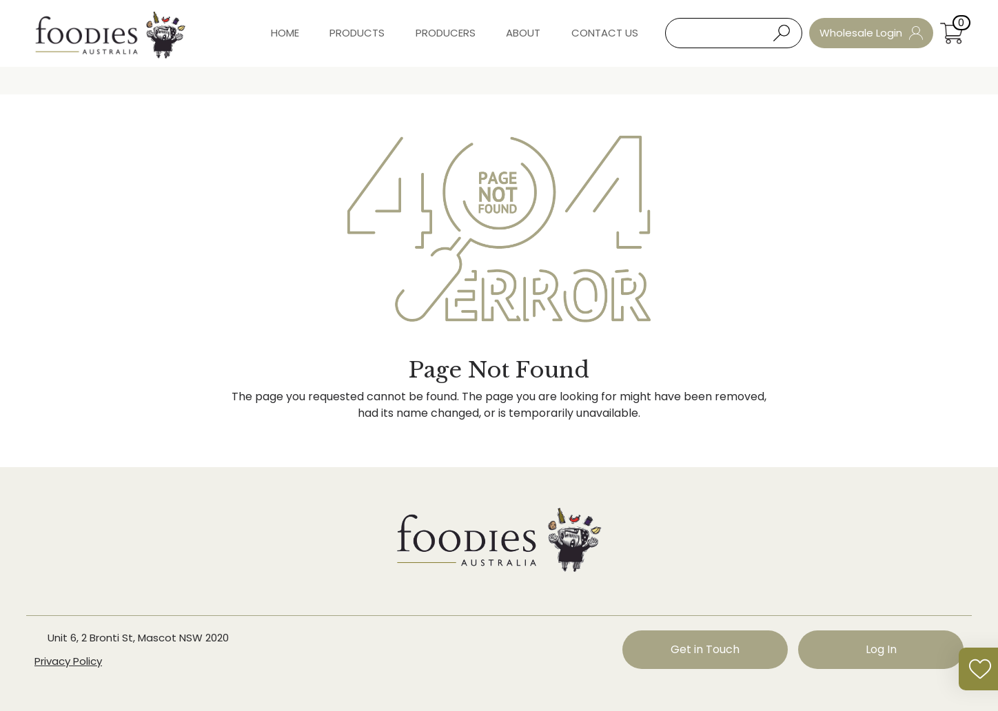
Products (357, 32)
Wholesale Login (871, 32)
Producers (446, 32)
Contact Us (604, 32)
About (523, 32)
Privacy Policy (68, 661)
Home (285, 32)
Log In (881, 649)
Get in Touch (705, 649)
